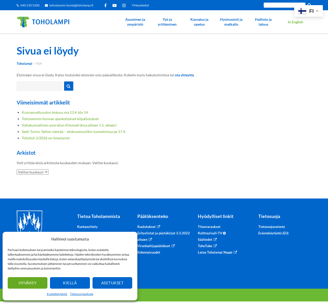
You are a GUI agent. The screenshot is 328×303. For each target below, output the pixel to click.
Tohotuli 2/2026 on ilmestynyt (46, 138)
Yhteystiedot (140, 5)
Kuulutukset (146, 227)
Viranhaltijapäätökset (153, 246)
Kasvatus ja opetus (199, 22)
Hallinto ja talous (263, 22)
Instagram (125, 5)
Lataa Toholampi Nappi (215, 252)
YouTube (115, 5)
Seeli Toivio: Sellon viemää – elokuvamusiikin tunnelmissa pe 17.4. (74, 131)
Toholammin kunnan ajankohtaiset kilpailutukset (60, 119)
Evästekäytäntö (57, 294)
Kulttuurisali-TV (212, 233)
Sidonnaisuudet (148, 252)
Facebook (106, 5)
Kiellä (70, 282)
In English (295, 22)
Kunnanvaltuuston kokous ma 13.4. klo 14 (55, 112)
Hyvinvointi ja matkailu (231, 22)
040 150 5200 (29, 5)
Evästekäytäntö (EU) (273, 233)
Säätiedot (205, 239)
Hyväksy (28, 282)
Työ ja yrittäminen (167, 22)
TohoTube (205, 246)
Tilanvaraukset (209, 227)
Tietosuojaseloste (81, 294)
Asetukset (112, 282)
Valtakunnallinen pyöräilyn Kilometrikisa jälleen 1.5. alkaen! (69, 125)
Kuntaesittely (87, 227)
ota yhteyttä (184, 75)
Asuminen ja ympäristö (135, 22)
